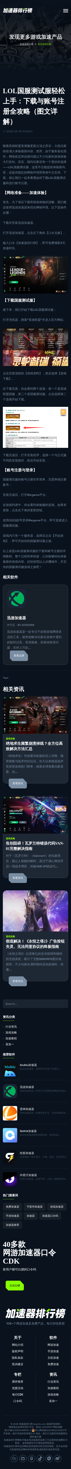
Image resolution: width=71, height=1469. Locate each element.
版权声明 (17, 1351)
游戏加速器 (56, 1206)
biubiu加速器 (28, 1065)
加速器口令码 (50, 1215)
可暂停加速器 (35, 1206)
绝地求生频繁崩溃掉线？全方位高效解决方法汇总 (34, 746)
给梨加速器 (27, 1153)
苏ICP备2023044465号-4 (17, 1430)
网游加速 (53, 1345)
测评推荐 (17, 1381)
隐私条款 (17, 1357)
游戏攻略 (10, 738)
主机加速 (53, 1357)
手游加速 (53, 1351)
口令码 (17, 1401)
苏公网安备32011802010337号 (51, 1430)
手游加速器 (12, 1215)
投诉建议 (17, 1364)
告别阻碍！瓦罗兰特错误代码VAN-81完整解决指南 (35, 846)
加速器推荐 (12, 1225)
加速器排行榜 (26, 44)
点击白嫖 (14, 1285)
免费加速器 (12, 1206)
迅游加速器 (19, 207)
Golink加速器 (28, 1131)
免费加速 (53, 1364)
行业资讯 (11, 1026)
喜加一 (9, 1044)
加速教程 (11, 1038)
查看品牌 (19, 655)
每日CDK (17, 1394)
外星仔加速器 (28, 1175)
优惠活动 (17, 1388)
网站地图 (57, 1427)
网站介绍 (17, 1345)
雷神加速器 (27, 1109)
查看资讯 (17, 783)
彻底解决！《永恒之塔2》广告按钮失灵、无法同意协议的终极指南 (35, 944)
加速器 (31, 1215)
